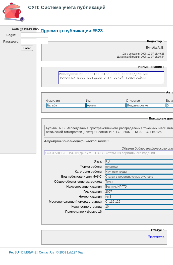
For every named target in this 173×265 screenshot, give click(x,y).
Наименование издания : (85, 189)
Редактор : (155, 41)
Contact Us (46, 254)
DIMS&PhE (29, 254)
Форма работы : (92, 169)
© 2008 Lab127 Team (70, 254)
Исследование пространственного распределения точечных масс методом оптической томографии (105, 78)
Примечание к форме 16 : (84, 214)
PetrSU (14, 254)
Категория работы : (89, 174)
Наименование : (151, 67)
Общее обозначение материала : (79, 184)
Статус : (157, 232)
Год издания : (94, 194)
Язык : (99, 164)
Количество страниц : (88, 209)
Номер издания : (91, 199)
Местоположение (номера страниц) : (76, 204)
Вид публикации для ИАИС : (82, 179)
